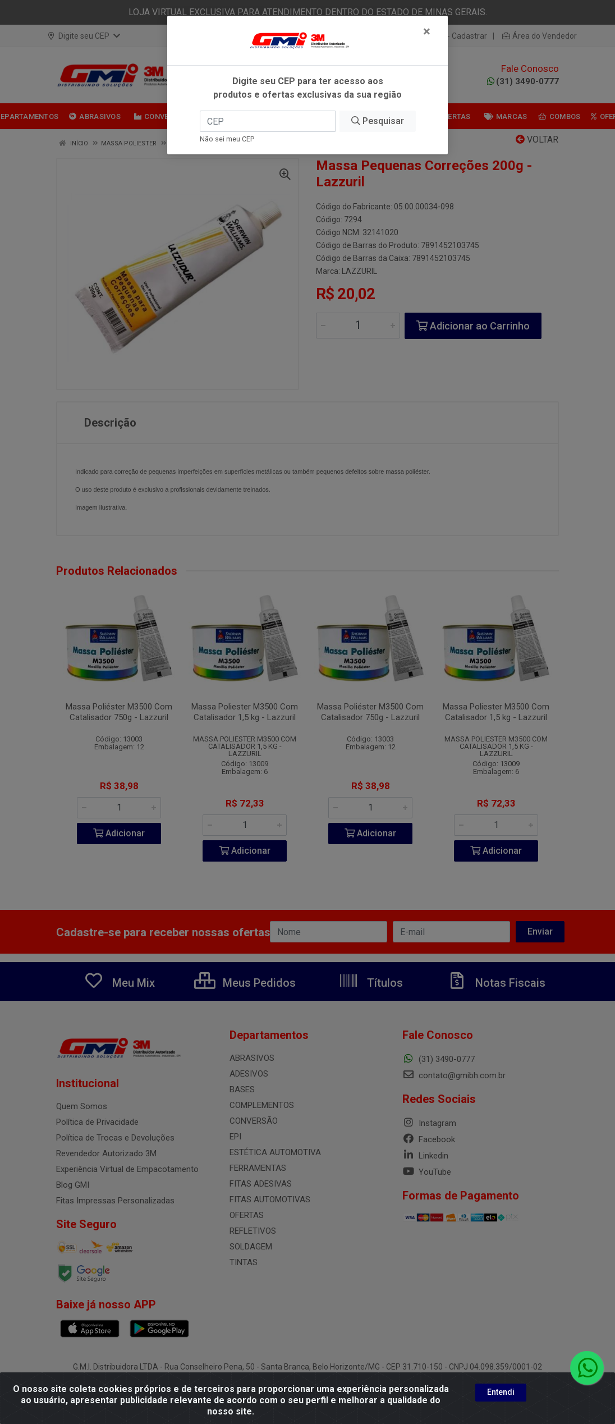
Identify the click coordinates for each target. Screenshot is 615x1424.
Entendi (501, 1392)
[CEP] (268, 121)
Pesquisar (377, 121)
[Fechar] (426, 31)
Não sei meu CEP (227, 139)
